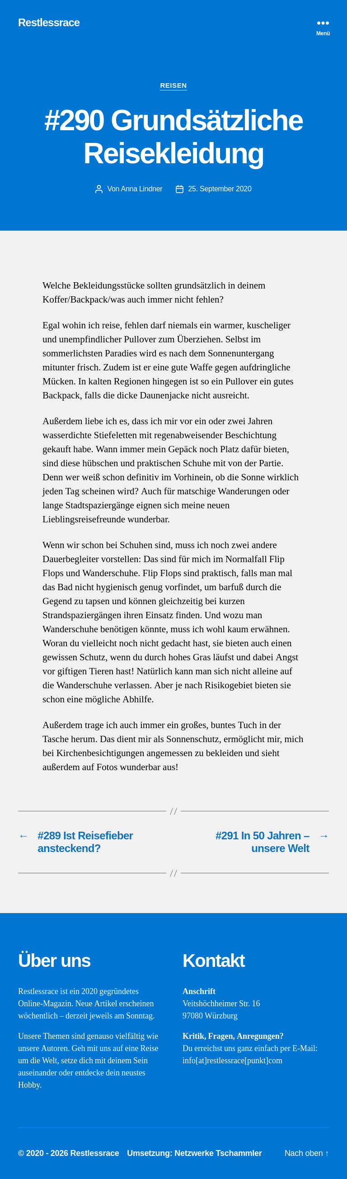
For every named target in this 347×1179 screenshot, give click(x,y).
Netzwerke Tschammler (218, 1153)
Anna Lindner (141, 189)
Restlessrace (49, 22)
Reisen (173, 85)
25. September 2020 (219, 189)
